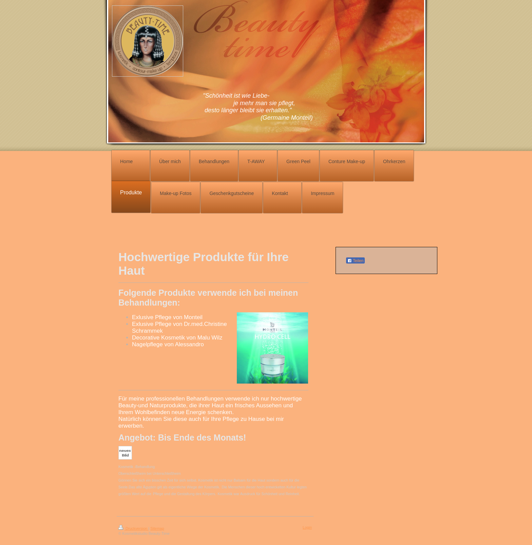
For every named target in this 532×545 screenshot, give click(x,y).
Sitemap (157, 528)
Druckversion (133, 528)
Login (307, 527)
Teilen (355, 260)
